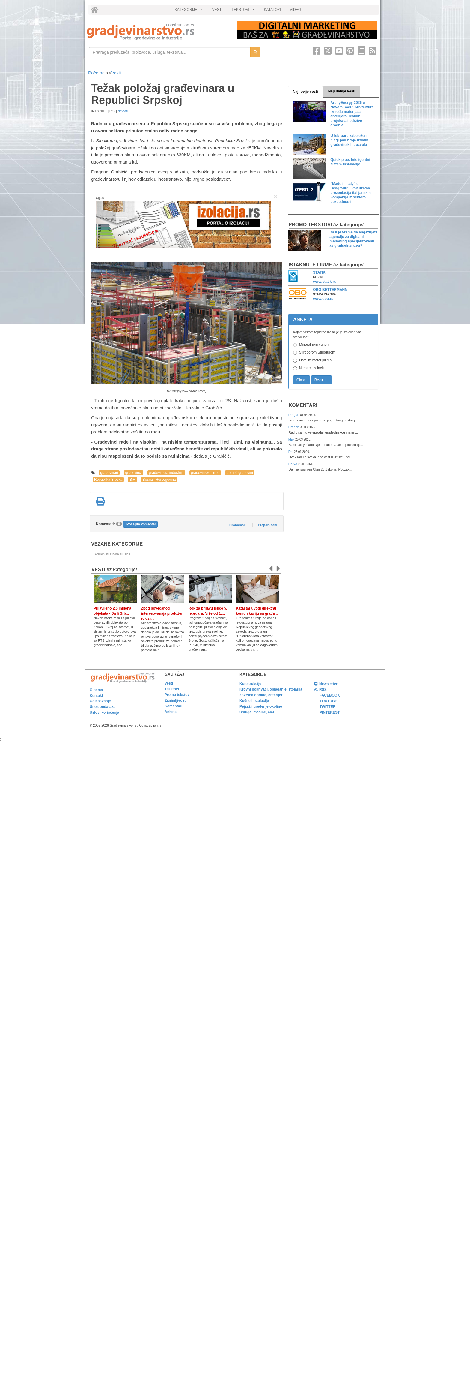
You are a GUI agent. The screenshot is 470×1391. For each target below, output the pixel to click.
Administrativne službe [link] (112, 554)
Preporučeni (267, 525)
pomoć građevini (240, 473)
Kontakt (96, 696)
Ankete (171, 712)
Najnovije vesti (305, 91)
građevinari (109, 473)
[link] (158, 32)
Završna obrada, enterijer (260, 695)
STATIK (319, 272)
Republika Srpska (108, 479)
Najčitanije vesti (341, 91)
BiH (132, 479)
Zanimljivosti (175, 700)
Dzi (291, 451)
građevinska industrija (166, 473)
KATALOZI (272, 10)
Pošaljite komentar (141, 524)
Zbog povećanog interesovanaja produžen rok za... (162, 613)
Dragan (294, 415)
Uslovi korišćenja (104, 712)
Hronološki (237, 525)
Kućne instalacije (254, 701)
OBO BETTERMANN (330, 290)
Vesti (116, 72)
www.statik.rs (324, 281)
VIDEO (295, 10)
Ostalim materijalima (315, 360)
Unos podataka (102, 707)
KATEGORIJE (189, 11)
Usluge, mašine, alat (256, 712)
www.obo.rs (323, 299)
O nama (96, 690)
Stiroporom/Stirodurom (317, 352)
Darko (293, 464)
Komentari (303, 405)
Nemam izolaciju (312, 368)
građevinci (133, 473)
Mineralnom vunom (314, 344)
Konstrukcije (250, 684)
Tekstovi (172, 689)
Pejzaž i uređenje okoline (260, 706)
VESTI (217, 10)
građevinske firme (205, 473)
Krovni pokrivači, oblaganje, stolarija (270, 689)
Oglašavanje (100, 701)
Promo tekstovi (178, 695)
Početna (97, 72)
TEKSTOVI (244, 11)
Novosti (123, 111)
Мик (291, 439)
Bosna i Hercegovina (159, 479)
